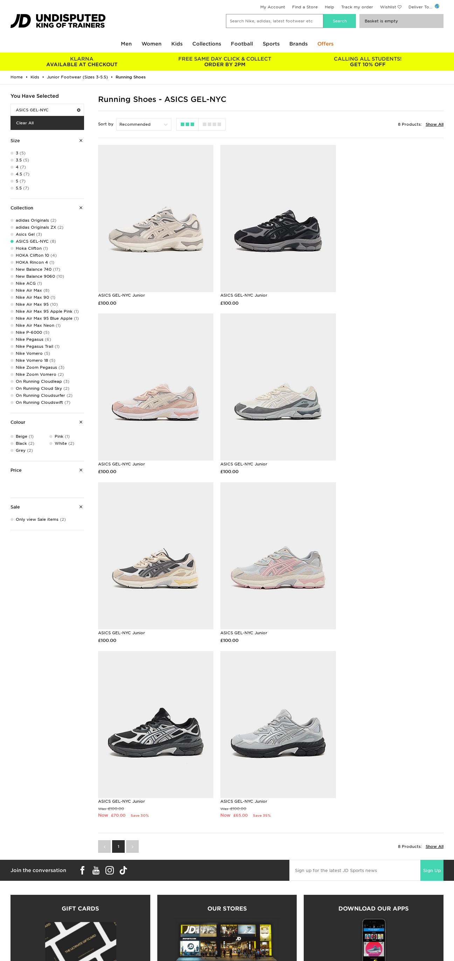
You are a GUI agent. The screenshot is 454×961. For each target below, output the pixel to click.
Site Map (346, 921)
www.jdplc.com (92, 956)
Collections (206, 44)
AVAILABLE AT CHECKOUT (82, 61)
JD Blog (15, 928)
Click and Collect (134, 899)
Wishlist (388, 7)
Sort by (106, 124)
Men (126, 44)
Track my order (357, 7)
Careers (235, 891)
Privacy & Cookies (356, 899)
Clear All (25, 122)
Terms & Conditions (357, 891)
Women (151, 44)
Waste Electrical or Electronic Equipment (160, 921)
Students (16, 891)
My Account (272, 7)
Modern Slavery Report (361, 928)
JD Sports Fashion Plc (250, 899)
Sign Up (432, 682)
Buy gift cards (80, 822)
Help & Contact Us (136, 906)
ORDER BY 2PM (224, 61)
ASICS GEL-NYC (48, 110)
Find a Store (305, 7)
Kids (177, 44)
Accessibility (350, 906)
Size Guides (18, 899)
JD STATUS (18, 913)
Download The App (27, 921)
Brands (298, 44)
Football (242, 44)
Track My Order (133, 913)
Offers (325, 44)
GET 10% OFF (367, 61)
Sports (271, 44)
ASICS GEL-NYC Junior (121, 288)
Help (329, 7)
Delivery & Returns (136, 891)
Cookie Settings (353, 913)
